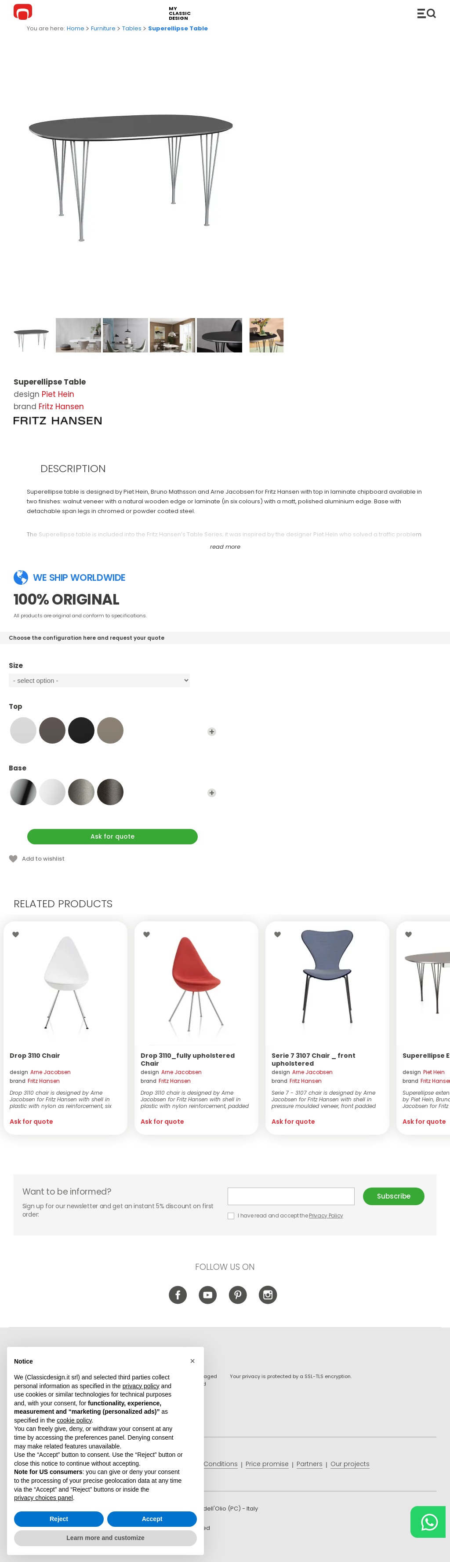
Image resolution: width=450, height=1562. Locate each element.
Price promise (267, 1464)
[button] (192, 1361)
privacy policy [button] (141, 1386)
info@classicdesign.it (157, 1548)
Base (112, 772)
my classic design (180, 13)
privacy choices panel (43, 1497)
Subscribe (393, 1196)
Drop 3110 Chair (35, 1055)
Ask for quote (112, 836)
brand (35, 1081)
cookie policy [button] (74, 1420)
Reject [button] (59, 1518)
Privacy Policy (326, 1215)
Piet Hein (58, 394)
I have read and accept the (286, 1215)
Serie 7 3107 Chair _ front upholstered (314, 1059)
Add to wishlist (43, 858)
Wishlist (17, 934)
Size (112, 670)
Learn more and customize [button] (105, 1537)
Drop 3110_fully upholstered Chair (188, 1059)
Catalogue (426, 13)
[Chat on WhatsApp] (428, 1522)
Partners (310, 1464)
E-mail (291, 1196)
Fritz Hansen (61, 406)
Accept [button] (152, 1518)
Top (112, 711)
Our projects (350, 1464)
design (40, 1072)
